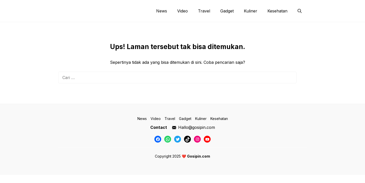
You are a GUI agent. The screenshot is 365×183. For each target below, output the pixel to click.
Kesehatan (277, 10)
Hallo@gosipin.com (196, 127)
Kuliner (250, 10)
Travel (204, 10)
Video (182, 10)
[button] (300, 11)
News (161, 10)
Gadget (227, 10)
